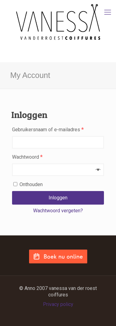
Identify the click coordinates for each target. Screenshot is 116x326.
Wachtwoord (27, 157)
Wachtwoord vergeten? (58, 211)
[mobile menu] (107, 12)
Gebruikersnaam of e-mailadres (48, 129)
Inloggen (58, 198)
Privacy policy (58, 304)
